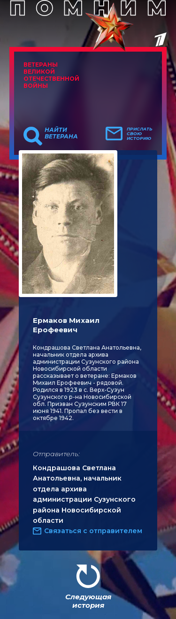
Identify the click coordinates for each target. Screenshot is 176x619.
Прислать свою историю (140, 134)
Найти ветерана (61, 133)
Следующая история (88, 601)
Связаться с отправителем (93, 531)
